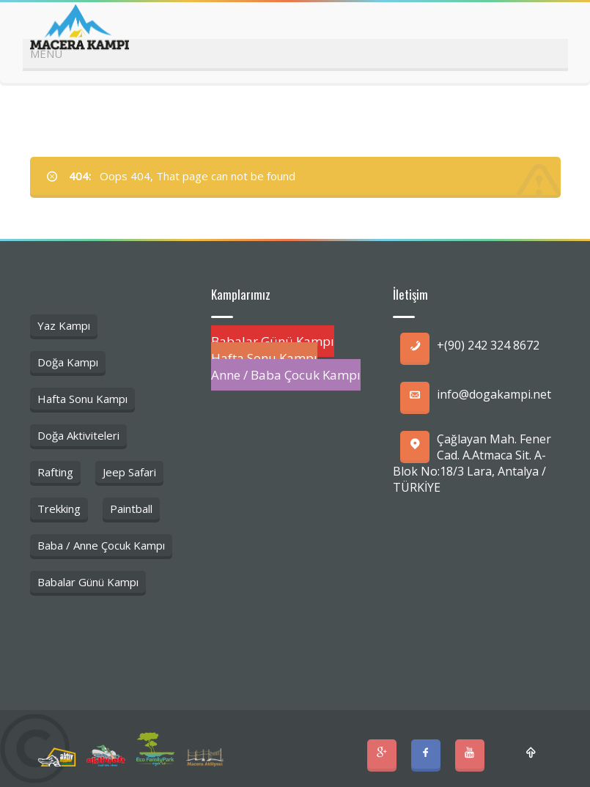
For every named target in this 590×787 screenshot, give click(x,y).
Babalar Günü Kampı (88, 581)
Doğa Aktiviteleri (78, 435)
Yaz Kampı (63, 325)
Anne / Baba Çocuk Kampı (286, 374)
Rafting (55, 472)
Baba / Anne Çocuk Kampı (101, 545)
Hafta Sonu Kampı (82, 398)
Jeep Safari (129, 472)
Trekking (59, 508)
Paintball (131, 508)
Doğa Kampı (67, 362)
